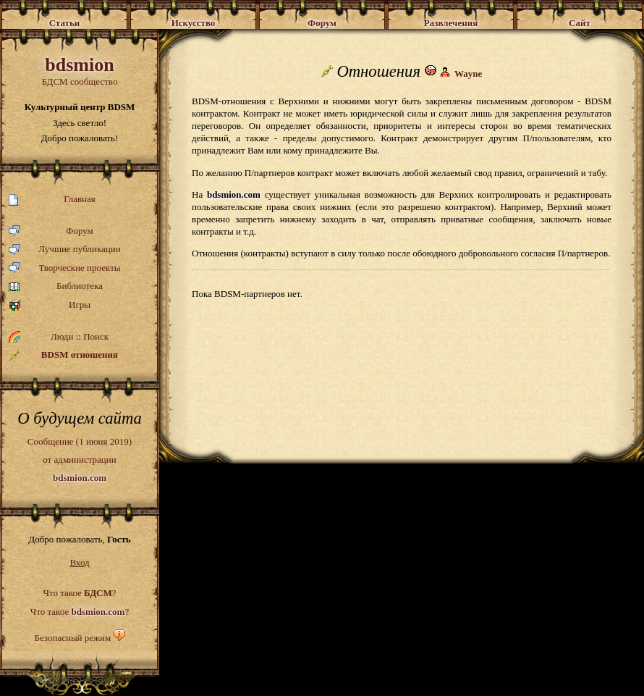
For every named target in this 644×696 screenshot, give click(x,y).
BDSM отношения (63, 355)
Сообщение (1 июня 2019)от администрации (79, 459)
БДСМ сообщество (80, 70)
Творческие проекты (65, 268)
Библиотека (56, 286)
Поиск (96, 336)
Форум (51, 231)
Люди (62, 336)
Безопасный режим (72, 637)
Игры (49, 305)
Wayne (468, 73)
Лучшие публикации (65, 249)
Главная (52, 199)
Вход (79, 562)
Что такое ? (79, 592)
